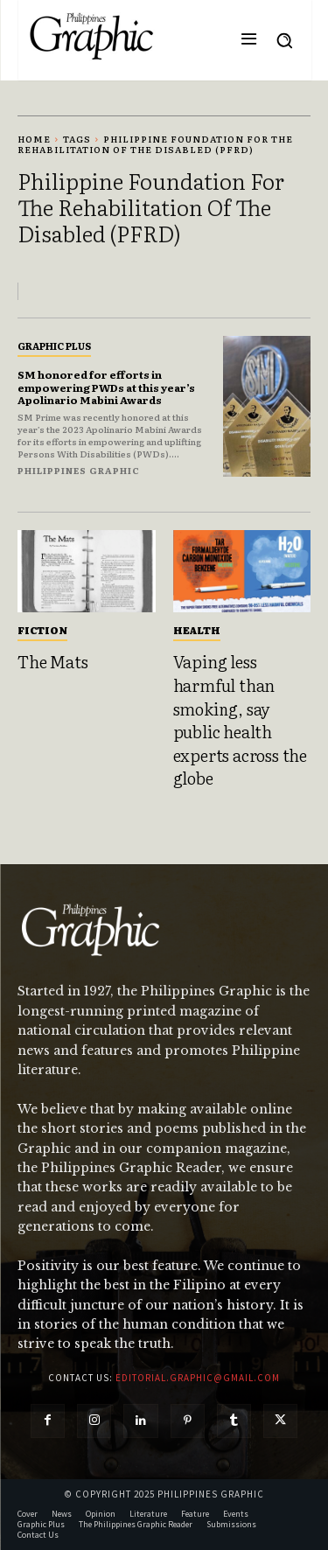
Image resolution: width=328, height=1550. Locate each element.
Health (196, 630)
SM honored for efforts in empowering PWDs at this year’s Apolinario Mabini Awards (106, 387)
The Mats (52, 661)
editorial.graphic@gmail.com (197, 1378)
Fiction (42, 630)
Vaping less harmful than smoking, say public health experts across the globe (240, 719)
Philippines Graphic (78, 470)
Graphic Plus (54, 346)
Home (34, 138)
